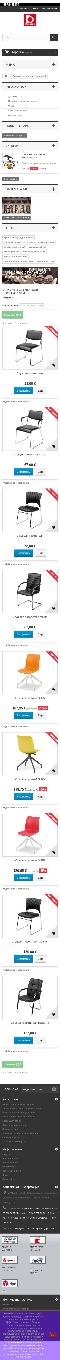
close (52, 1335)
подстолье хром (45, 261)
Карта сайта (8, 1179)
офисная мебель (37, 247)
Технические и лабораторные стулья (21, 1108)
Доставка (12, 96)
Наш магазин (14, 115)
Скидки (12, 146)
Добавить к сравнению (17, 401)
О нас (11, 106)
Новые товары (17, 126)
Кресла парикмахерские (14, 1141)
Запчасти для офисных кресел (18, 1104)
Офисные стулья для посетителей (20, 1133)
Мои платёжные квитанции (16, 1309)
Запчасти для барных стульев (18, 1117)
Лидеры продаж (10, 1162)
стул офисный (11, 252)
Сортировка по (10, 305)
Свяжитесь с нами (49, 9)
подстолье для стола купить (18, 261)
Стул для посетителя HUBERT (30, 1022)
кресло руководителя (34, 252)
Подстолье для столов (14, 1125)
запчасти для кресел (14, 242)
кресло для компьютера (41, 242)
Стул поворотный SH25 (30, 698)
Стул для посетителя (30, 373)
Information (16, 86)
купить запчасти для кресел (18, 237)
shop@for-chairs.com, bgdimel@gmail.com (35, 1228)
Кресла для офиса (11, 1121)
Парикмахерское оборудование (18, 1112)
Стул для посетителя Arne (29, 454)
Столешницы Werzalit (13, 1137)
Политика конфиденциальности (23, 101)
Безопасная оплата (17, 110)
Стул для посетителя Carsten (30, 941)
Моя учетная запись (17, 1299)
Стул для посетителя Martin (30, 616)
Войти (35, 9)
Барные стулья (10, 1129)
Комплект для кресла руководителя (33, 156)
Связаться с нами (11, 1171)
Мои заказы (8, 1304)
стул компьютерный (14, 247)
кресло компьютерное (15, 256)
